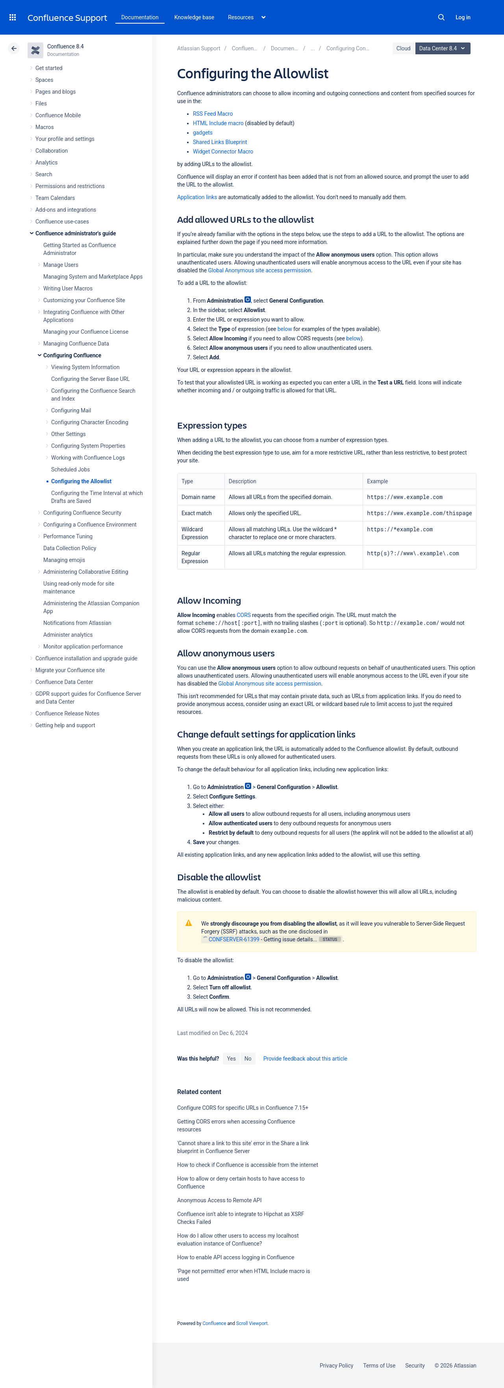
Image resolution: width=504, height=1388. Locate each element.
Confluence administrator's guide (75, 233)
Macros (44, 127)
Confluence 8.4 (65, 46)
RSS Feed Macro (213, 114)
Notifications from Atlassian (77, 623)
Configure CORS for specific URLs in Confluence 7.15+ (242, 1108)
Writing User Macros (68, 288)
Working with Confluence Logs (88, 458)
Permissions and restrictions (70, 186)
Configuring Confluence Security (82, 513)
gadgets (203, 132)
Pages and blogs (55, 92)
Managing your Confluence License (85, 332)
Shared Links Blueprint (220, 142)
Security (415, 1365)
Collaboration (51, 151)
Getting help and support (65, 725)
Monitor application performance (83, 646)
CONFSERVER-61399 (230, 939)
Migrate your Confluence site (70, 670)
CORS (243, 615)
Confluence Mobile (58, 115)
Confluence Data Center (64, 682)
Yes (231, 1058)
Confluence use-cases (62, 221)
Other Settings (68, 434)
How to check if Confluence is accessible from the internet (247, 1165)
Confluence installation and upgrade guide (86, 658)
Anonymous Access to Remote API (219, 1200)
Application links (197, 197)
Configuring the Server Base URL (90, 379)
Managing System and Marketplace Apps (93, 277)
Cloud (404, 48)
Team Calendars (55, 198)
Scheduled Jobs (70, 469)
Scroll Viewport (252, 1323)
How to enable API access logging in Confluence (235, 1257)
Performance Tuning (68, 536)
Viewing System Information (85, 367)
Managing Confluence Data (76, 343)
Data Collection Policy (69, 548)
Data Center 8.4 (444, 48)
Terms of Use (379, 1365)
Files (41, 103)
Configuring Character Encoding (89, 422)
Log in (463, 17)
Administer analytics (68, 635)
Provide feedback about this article (305, 1058)
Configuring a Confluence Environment (90, 524)
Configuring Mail (71, 410)
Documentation (140, 17)
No (248, 1058)
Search (441, 17)
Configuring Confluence (72, 355)
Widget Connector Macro (223, 151)
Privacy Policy (336, 1365)
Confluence (214, 1323)
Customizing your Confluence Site (84, 300)
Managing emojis (64, 560)
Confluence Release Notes (67, 713)
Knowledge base (194, 17)
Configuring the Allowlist (81, 481)
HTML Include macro (218, 123)
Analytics (46, 162)
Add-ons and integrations (65, 210)
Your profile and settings (64, 139)
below (285, 329)
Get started (49, 68)
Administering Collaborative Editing (85, 572)
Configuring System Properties (88, 446)
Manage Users (60, 265)
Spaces (44, 80)
